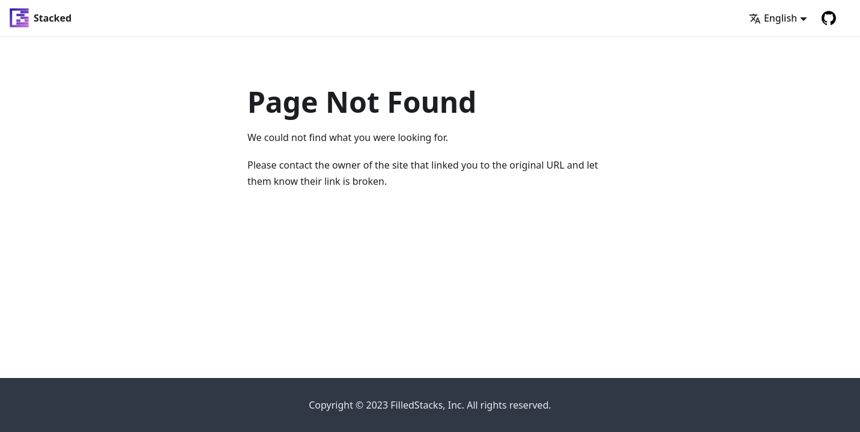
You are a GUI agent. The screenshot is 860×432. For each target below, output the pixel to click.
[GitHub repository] (828, 18)
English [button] (773, 18)
